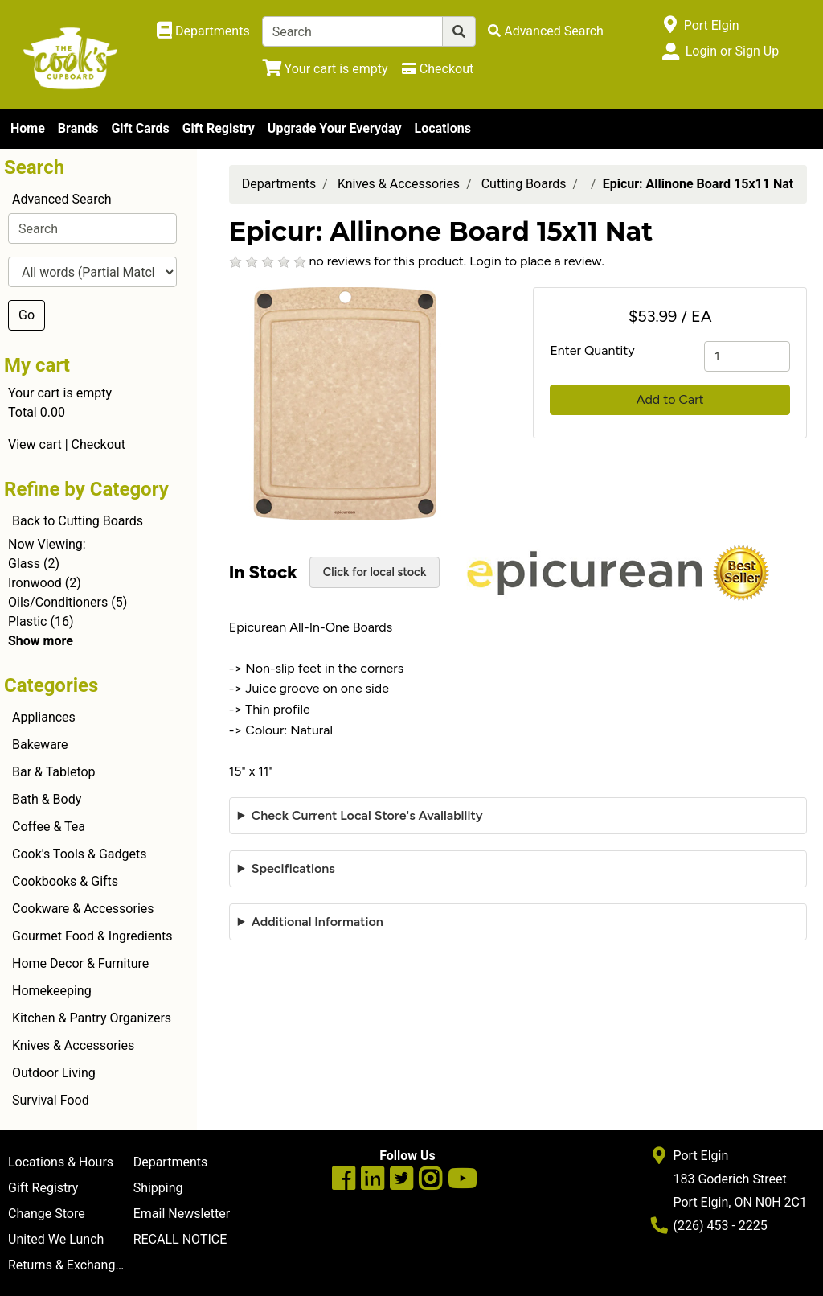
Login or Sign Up (732, 51)
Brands (78, 128)
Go (26, 315)
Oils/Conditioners (58, 602)
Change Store (46, 1213)
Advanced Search (62, 199)
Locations (442, 128)
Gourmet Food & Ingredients (92, 936)
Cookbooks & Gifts (65, 881)
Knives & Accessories (73, 1045)
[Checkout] (437, 68)
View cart (35, 444)
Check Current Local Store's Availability (367, 815)
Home (27, 128)
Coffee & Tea (48, 826)
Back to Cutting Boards (77, 521)
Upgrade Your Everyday (335, 128)
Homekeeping (52, 990)
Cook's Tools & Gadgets (79, 854)
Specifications (293, 868)
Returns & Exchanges (68, 1265)
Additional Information (317, 921)
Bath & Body (46, 799)
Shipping (158, 1187)
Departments (279, 183)
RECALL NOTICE (180, 1239)
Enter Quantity (592, 350)
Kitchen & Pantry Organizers (91, 1018)
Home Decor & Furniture (80, 963)
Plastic (27, 621)
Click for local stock (374, 572)
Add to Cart (670, 399)
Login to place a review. (536, 261)
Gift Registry (218, 128)
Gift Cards (140, 128)
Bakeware (40, 744)
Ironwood (35, 582)
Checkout (98, 444)
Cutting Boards (524, 183)
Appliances (44, 717)
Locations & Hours (60, 1162)
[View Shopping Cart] (325, 68)
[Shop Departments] (203, 31)
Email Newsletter (182, 1213)
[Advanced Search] (546, 31)
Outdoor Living (54, 1072)
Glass (24, 563)
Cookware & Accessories (83, 908)
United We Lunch (56, 1239)
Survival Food (50, 1100)
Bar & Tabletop (54, 772)
